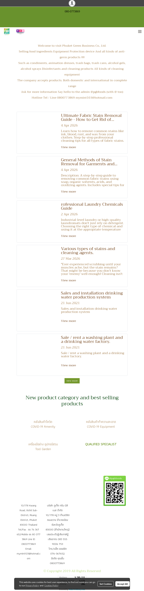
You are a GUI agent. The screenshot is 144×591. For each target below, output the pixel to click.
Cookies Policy (51, 585)
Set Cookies (106, 583)
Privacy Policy (32, 585)
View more (69, 147)
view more (72, 381)
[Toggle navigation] (139, 31)
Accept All (122, 583)
